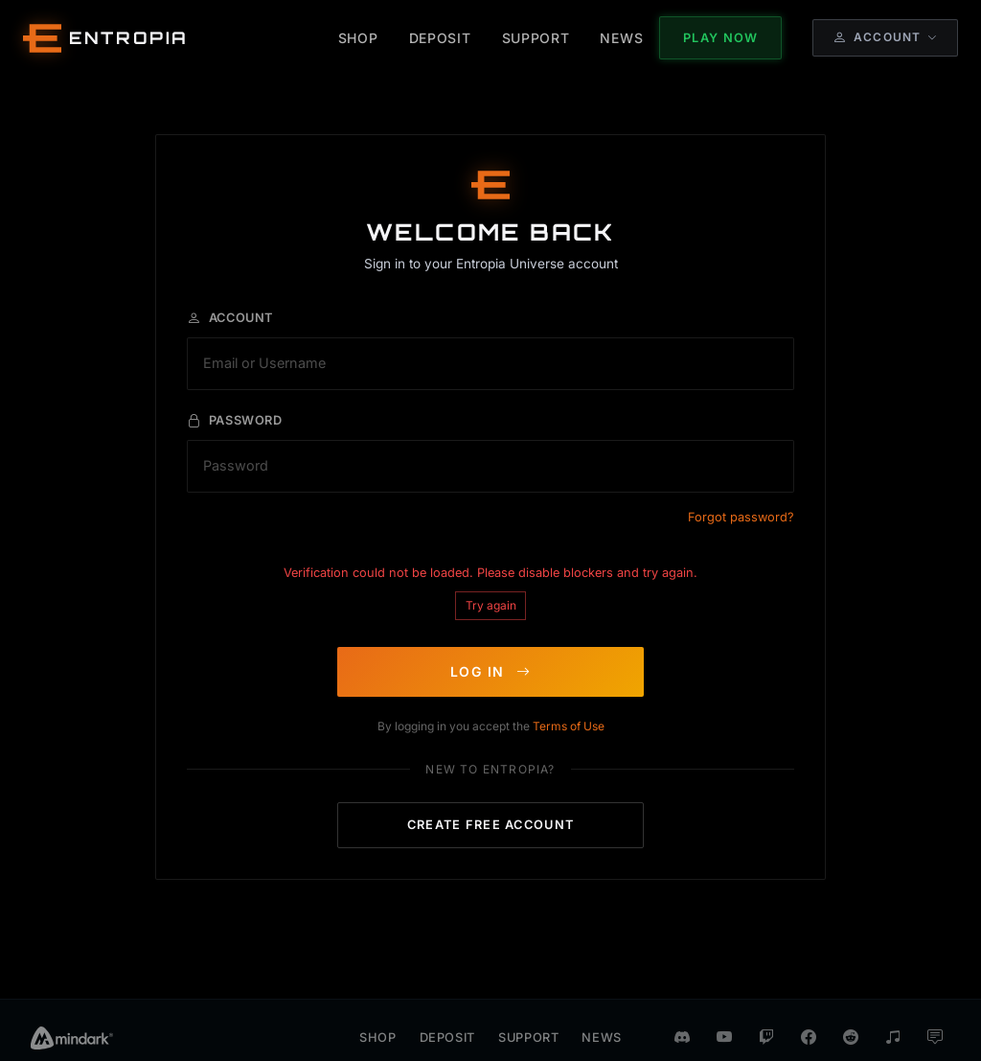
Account (230, 307)
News (602, 1016)
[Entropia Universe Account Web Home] (106, 37)
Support (528, 1016)
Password (235, 410)
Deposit (447, 1016)
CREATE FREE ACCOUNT (490, 814)
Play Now (720, 38)
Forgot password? (741, 506)
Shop (378, 1016)
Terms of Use (569, 715)
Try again (491, 595)
